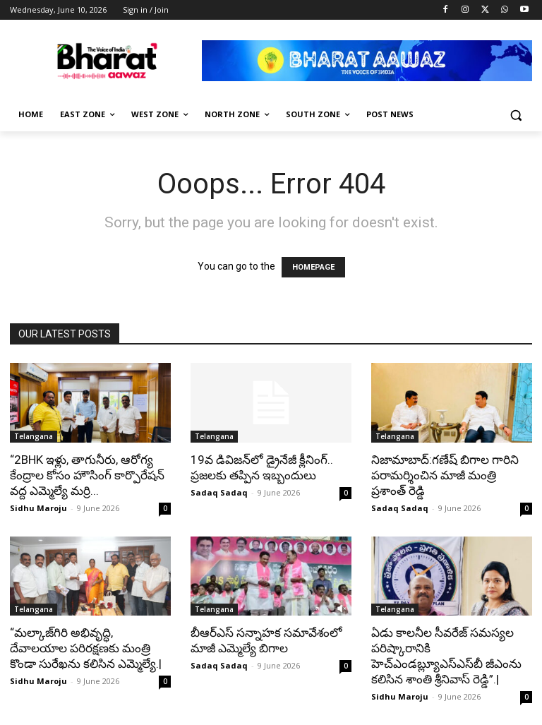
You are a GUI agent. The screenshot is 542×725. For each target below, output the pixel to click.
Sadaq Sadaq (219, 492)
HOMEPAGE (313, 267)
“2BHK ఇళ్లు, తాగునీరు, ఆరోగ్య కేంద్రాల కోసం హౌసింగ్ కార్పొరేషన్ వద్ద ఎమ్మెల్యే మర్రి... (87, 475)
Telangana (33, 436)
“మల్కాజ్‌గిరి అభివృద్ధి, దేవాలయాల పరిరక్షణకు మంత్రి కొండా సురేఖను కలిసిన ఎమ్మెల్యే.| (86, 648)
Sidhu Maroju (38, 508)
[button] (515, 114)
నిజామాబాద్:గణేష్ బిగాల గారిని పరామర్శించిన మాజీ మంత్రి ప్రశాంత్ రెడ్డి (445, 475)
